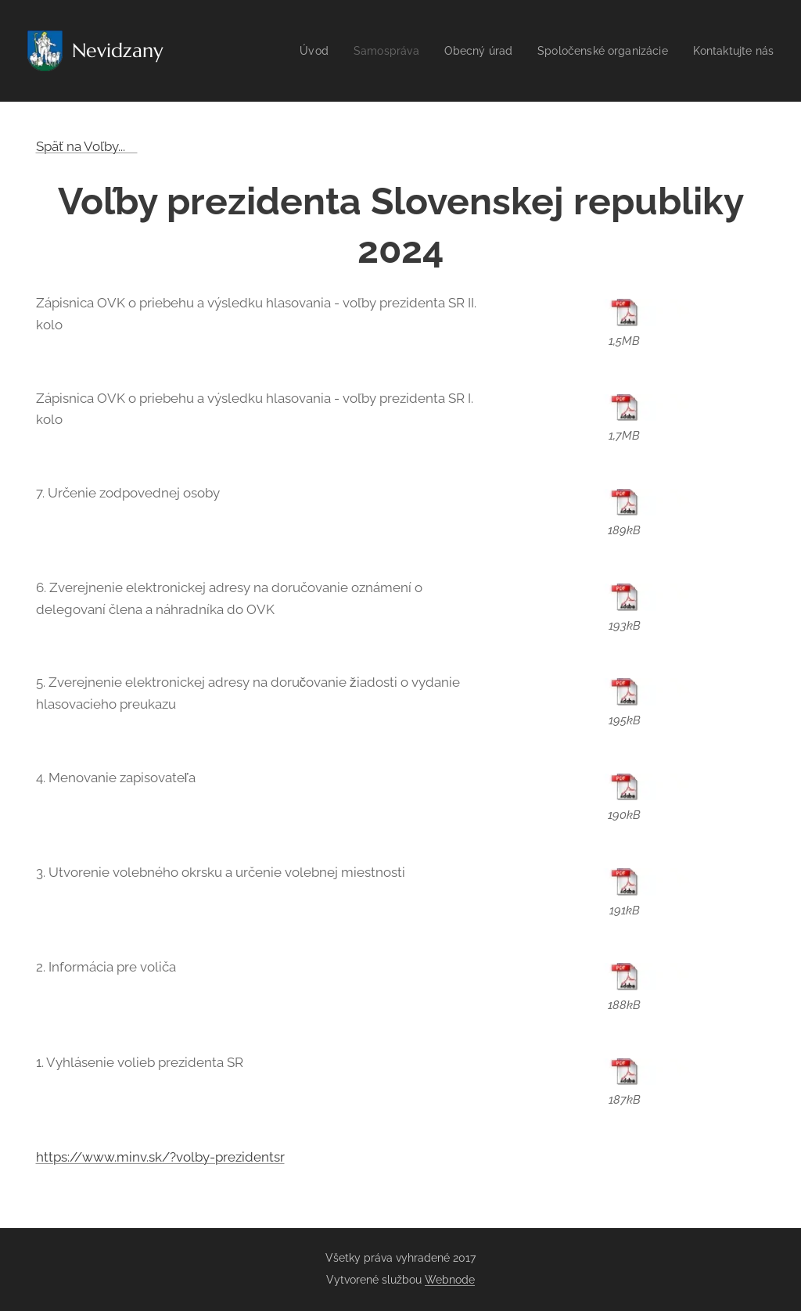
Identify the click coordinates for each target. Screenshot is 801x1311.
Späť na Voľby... (87, 146)
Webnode (450, 1279)
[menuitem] (292, 50)
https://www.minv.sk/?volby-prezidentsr (160, 1157)
